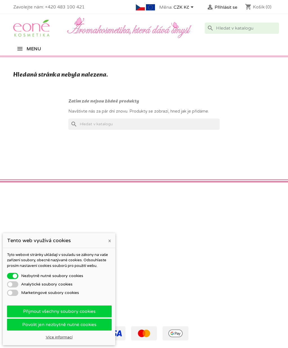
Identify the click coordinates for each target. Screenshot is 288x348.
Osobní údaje (160, 234)
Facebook (19, 200)
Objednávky (159, 241)
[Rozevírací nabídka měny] (184, 7)
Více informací (59, 337)
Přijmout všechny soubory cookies (59, 311)
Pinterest (31, 200)
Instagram (44, 200)
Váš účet (158, 224)
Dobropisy (158, 248)
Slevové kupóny (162, 263)
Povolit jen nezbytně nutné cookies (59, 324)
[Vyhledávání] (242, 28)
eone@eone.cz (255, 267)
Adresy (154, 256)
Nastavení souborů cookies (173, 270)
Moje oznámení (162, 278)
